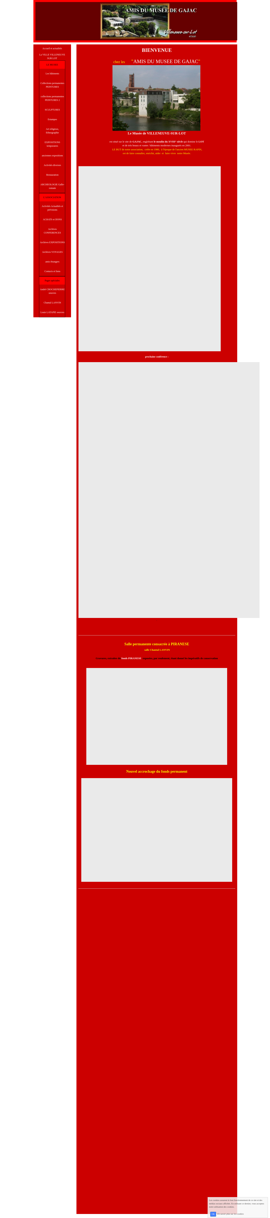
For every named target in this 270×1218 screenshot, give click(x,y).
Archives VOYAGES (52, 252)
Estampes (52, 119)
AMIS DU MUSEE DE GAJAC (165, 61)
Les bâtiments (52, 73)
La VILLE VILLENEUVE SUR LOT (52, 56)
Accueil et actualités (52, 48)
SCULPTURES (52, 109)
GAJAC (136, 141)
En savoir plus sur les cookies (230, 1214)
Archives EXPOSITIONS (52, 242)
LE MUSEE (52, 64)
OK (213, 1214)
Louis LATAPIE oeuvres (52, 312)
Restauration (52, 174)
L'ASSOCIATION (52, 197)
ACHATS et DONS (52, 219)
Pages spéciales (52, 280)
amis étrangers (52, 261)
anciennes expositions (52, 155)
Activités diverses (52, 165)
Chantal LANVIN (52, 302)
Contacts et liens (52, 271)
